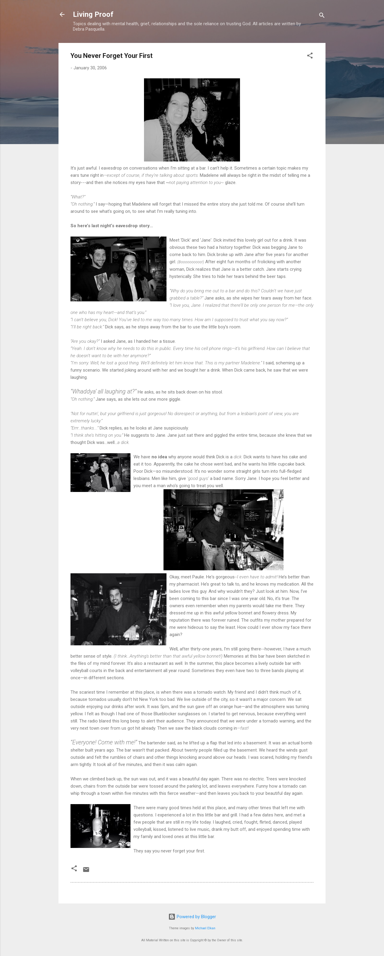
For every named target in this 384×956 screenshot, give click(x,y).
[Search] (322, 16)
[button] (310, 56)
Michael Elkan (205, 928)
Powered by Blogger (192, 916)
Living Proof (93, 14)
